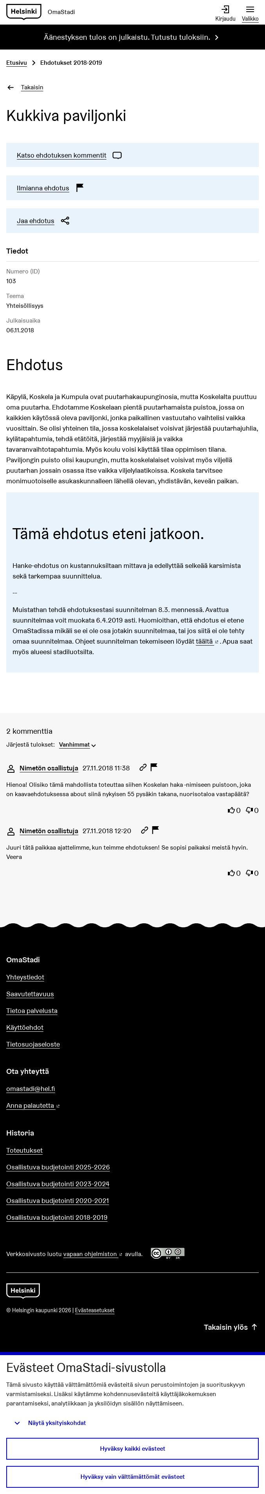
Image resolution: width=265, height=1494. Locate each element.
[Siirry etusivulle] (43, 12)
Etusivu (16, 63)
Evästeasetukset (95, 1310)
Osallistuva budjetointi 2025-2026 (58, 1166)
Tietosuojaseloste (33, 1044)
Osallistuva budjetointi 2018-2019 (56, 1217)
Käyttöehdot (24, 1027)
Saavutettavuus (30, 993)
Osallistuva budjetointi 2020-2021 (57, 1200)
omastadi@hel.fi (30, 1088)
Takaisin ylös (231, 1327)
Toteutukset (24, 1150)
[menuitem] (78, 743)
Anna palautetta (55, 1106)
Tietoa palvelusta (31, 1010)
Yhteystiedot (25, 976)
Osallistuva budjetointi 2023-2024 (57, 1183)
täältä (208, 641)
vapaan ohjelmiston (93, 1254)
